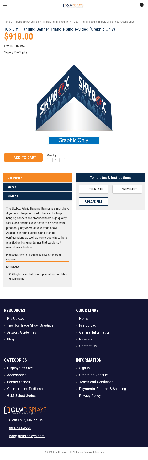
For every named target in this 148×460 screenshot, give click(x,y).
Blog (10, 340)
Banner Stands (18, 383)
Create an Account (93, 376)
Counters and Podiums (25, 390)
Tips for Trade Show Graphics (30, 327)
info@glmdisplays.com (27, 437)
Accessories (17, 376)
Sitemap (99, 453)
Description (15, 179)
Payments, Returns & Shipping (102, 390)
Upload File (93, 202)
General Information (94, 333)
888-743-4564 (20, 429)
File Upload (15, 320)
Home (84, 320)
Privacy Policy (90, 397)
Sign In (84, 369)
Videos (12, 188)
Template (93, 190)
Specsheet (127, 190)
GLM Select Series (21, 397)
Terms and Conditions (96, 383)
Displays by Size (20, 369)
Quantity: (52, 156)
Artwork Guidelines (21, 333)
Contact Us (88, 347)
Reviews (13, 197)
